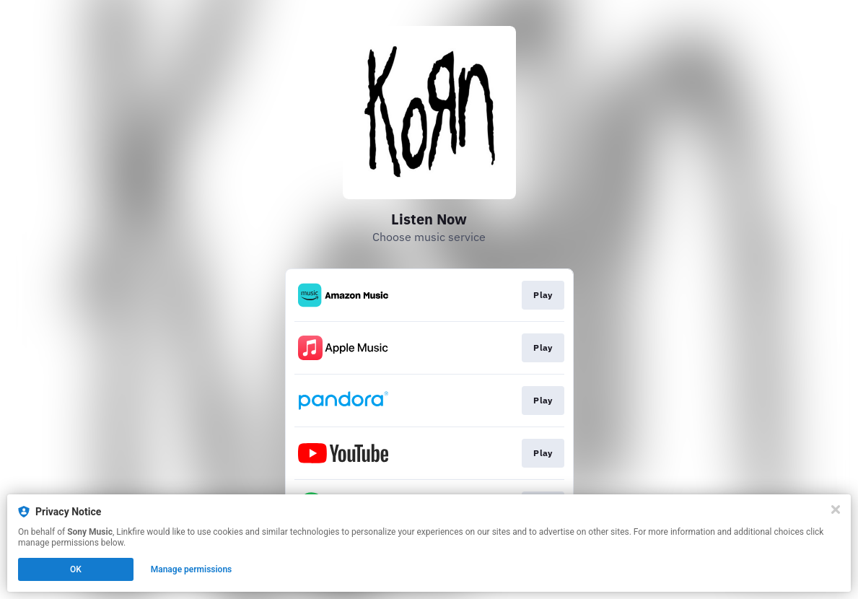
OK (76, 569)
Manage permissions (191, 569)
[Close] (835, 509)
